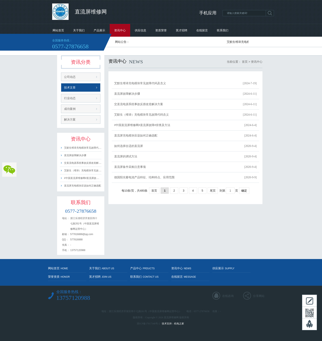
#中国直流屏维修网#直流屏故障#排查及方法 (88, 178)
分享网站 (258, 296)
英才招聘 (181, 30)
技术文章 (70, 87)
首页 (245, 61)
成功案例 (70, 108)
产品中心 (142, 268)
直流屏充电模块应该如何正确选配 (82, 185)
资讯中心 (120, 30)
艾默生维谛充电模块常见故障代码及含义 (86, 147)
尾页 (213, 190)
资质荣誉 (161, 30)
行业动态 (70, 98)
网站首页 (58, 30)
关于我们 (79, 30)
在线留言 (202, 30)
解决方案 (70, 119)
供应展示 (223, 268)
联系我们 (222, 30)
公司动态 (70, 76)
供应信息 (140, 30)
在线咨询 (228, 296)
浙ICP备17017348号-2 (148, 323)
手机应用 (207, 12)
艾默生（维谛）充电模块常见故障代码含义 (87, 170)
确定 (244, 190)
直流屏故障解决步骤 (75, 155)
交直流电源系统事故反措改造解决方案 (85, 162)
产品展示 (99, 30)
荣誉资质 (59, 276)
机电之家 (179, 323)
